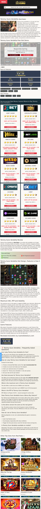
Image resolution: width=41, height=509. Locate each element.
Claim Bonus (10, 127)
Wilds (15, 91)
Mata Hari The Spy (6, 472)
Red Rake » (3, 454)
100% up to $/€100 (30, 200)
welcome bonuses (33, 377)
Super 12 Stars (5, 492)
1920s (2, 95)
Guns (14, 95)
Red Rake (22, 19)
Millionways (4, 91)
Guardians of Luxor (26, 492)
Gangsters (8, 95)
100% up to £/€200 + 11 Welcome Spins (30, 122)
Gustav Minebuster (26, 472)
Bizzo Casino (10, 165)
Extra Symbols (26, 88)
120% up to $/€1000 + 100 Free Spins (31, 227)
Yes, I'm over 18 (27, 55)
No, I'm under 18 (14, 55)
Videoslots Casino (30, 113)
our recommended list (30, 365)
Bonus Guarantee (5, 88)
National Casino (30, 165)
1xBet (30, 192)
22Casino (10, 192)
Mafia (18, 95)
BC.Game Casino (30, 218)
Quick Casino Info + (10, 118)
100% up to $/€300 (10, 121)
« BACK (2, 67)
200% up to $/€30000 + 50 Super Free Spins (10, 227)
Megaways (34, 88)
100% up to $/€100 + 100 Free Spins (10, 174)
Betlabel (31, 139)
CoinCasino (10, 218)
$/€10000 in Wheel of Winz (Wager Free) (10, 148)
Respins (11, 91)
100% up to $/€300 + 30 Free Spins (30, 148)
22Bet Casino (10, 113)
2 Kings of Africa (26, 452)
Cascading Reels (16, 88)
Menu (3, 2)
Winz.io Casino (10, 139)
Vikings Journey (5, 452)
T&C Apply (7, 129)
